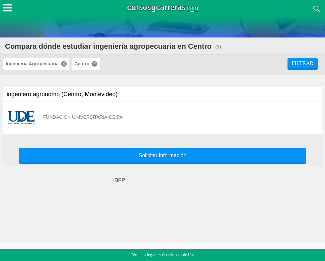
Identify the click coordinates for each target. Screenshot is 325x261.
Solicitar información (162, 155)
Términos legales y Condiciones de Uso (162, 254)
